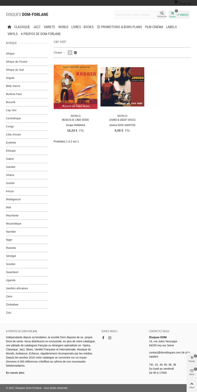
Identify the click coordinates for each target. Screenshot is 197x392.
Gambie (10, 166)
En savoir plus (15, 372)
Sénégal (11, 255)
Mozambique (13, 223)
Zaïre (9, 296)
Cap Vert (11, 110)
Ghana (10, 175)
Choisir (59, 52)
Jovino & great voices (122, 119)
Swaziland (12, 272)
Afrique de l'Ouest (16, 61)
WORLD (63, 27)
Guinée (10, 183)
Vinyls (13, 34)
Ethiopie (11, 150)
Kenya (10, 191)
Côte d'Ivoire (13, 134)
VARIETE (49, 27)
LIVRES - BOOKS (82, 27)
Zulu (8, 312)
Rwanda (11, 247)
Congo (10, 126)
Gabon (10, 158)
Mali (8, 207)
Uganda (10, 280)
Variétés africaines (17, 288)
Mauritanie (12, 215)
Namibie (11, 231)
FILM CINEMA (154, 27)
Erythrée (11, 142)
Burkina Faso (14, 94)
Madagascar (13, 199)
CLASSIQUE (22, 27)
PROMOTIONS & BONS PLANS (119, 27)
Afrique (11, 43)
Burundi (10, 102)
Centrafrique (13, 118)
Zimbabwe (12, 304)
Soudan (10, 264)
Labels (171, 27)
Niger (9, 239)
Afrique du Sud (15, 69)
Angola (10, 77)
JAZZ (37, 27)
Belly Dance (13, 85)
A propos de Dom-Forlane (41, 34)
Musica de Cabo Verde (75, 119)
